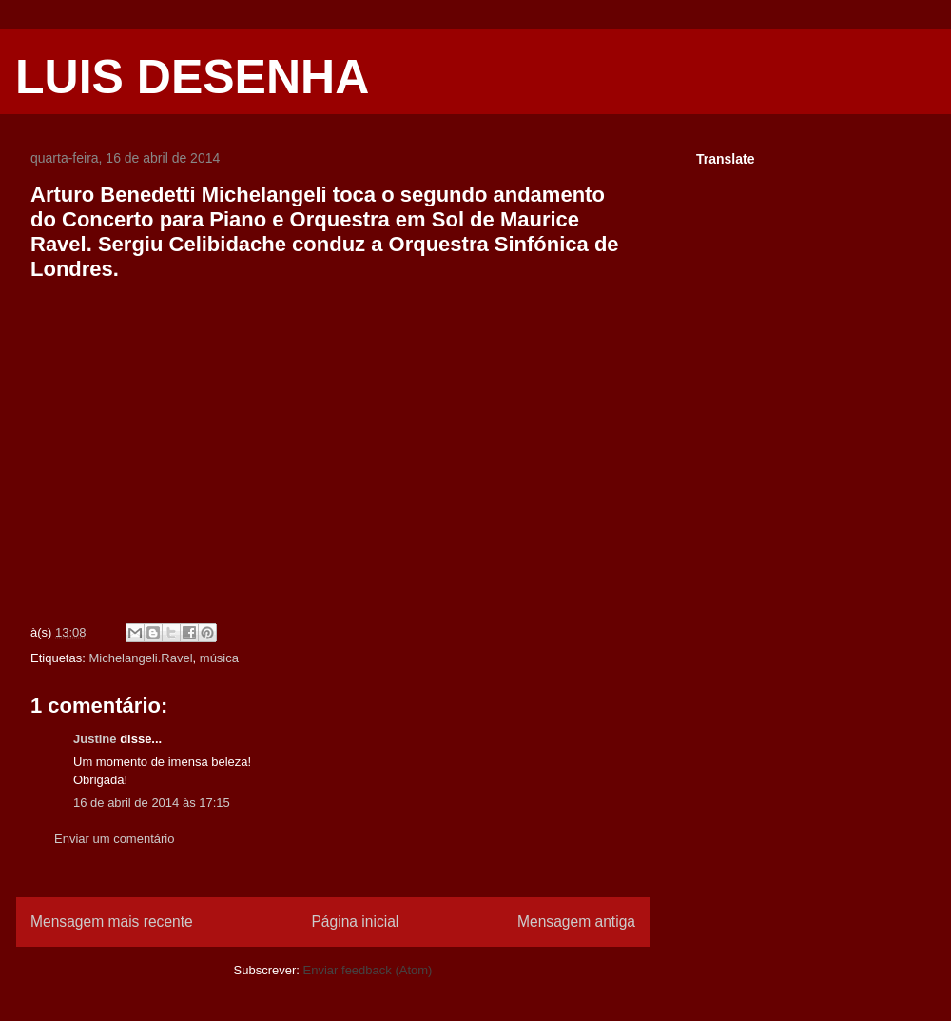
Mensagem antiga (576, 921)
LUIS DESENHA (192, 77)
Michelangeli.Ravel (140, 658)
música (219, 658)
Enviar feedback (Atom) (368, 970)
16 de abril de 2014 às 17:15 (151, 802)
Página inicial (354, 921)
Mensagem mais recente (111, 921)
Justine (95, 739)
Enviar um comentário (114, 839)
